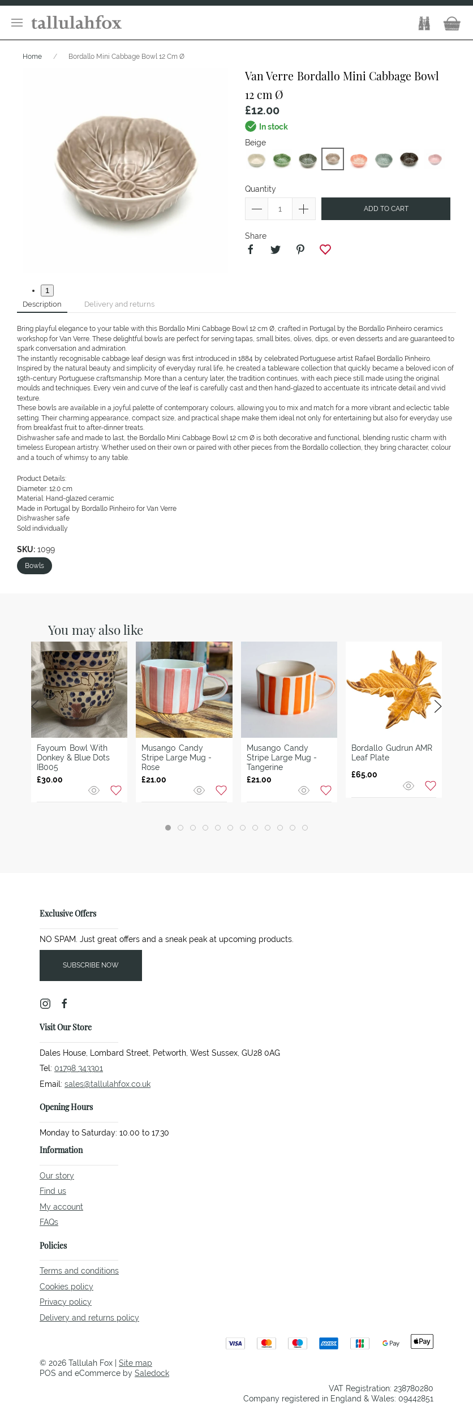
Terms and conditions (79, 1270)
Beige (255, 142)
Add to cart (386, 209)
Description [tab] (42, 304)
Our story (57, 1175)
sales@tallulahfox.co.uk (107, 1084)
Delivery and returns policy (89, 1317)
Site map (135, 1362)
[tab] (168, 828)
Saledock (152, 1373)
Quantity (260, 188)
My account (61, 1206)
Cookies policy (66, 1286)
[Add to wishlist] (116, 789)
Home (32, 57)
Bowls (34, 566)
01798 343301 (78, 1068)
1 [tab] (47, 290)
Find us (53, 1190)
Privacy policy (66, 1301)
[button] (17, 23)
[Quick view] (95, 789)
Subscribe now (91, 965)
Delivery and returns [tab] (119, 304)
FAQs (49, 1222)
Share (255, 235)
